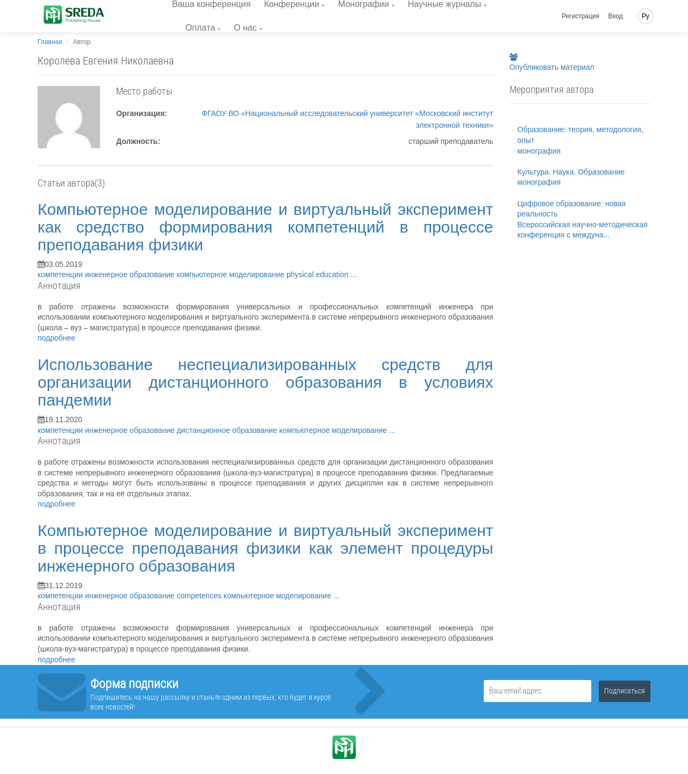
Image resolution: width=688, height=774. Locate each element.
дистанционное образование (228, 430)
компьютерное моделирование (231, 274)
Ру (645, 16)
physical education (318, 274)
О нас (245, 27)
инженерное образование (131, 274)
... (353, 274)
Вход (615, 16)
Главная (50, 42)
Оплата (200, 27)
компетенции (61, 274)
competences (200, 595)
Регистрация (580, 16)
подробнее (56, 338)
